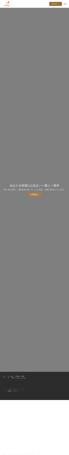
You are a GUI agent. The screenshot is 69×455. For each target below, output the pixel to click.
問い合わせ (55, 4)
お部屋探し (34, 194)
